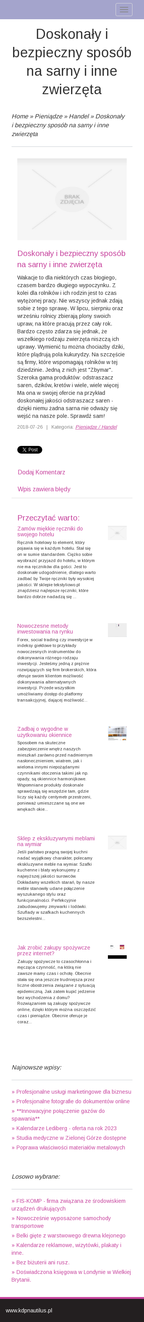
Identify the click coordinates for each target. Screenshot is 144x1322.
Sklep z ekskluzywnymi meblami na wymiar (56, 841)
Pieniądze (48, 116)
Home (20, 116)
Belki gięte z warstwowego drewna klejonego (71, 1235)
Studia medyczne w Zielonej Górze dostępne (71, 1138)
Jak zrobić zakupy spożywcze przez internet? (53, 950)
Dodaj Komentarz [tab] (41, 472)
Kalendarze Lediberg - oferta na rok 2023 (67, 1128)
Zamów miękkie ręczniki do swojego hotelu (50, 531)
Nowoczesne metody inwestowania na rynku (45, 629)
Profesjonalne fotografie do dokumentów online (73, 1101)
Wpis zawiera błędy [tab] (44, 489)
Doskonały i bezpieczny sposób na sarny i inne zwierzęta (68, 125)
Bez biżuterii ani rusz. (43, 1262)
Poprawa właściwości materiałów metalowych (71, 1147)
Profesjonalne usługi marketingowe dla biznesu (74, 1092)
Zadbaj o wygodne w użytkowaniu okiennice (44, 732)
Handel (79, 116)
